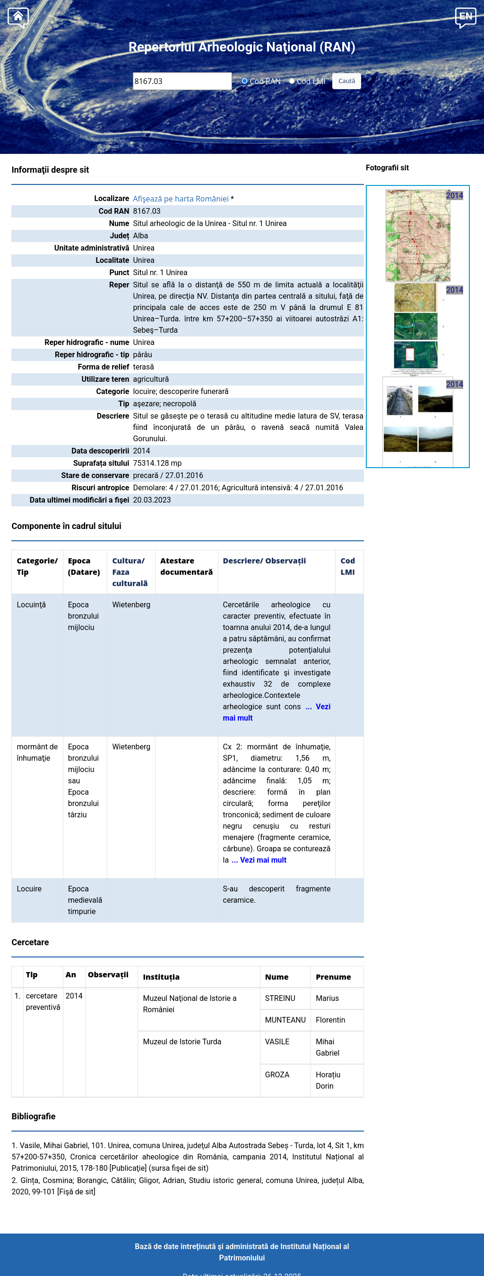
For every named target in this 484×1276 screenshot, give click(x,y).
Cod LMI (307, 81)
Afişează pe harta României (181, 198)
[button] (465, 17)
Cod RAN (261, 81)
